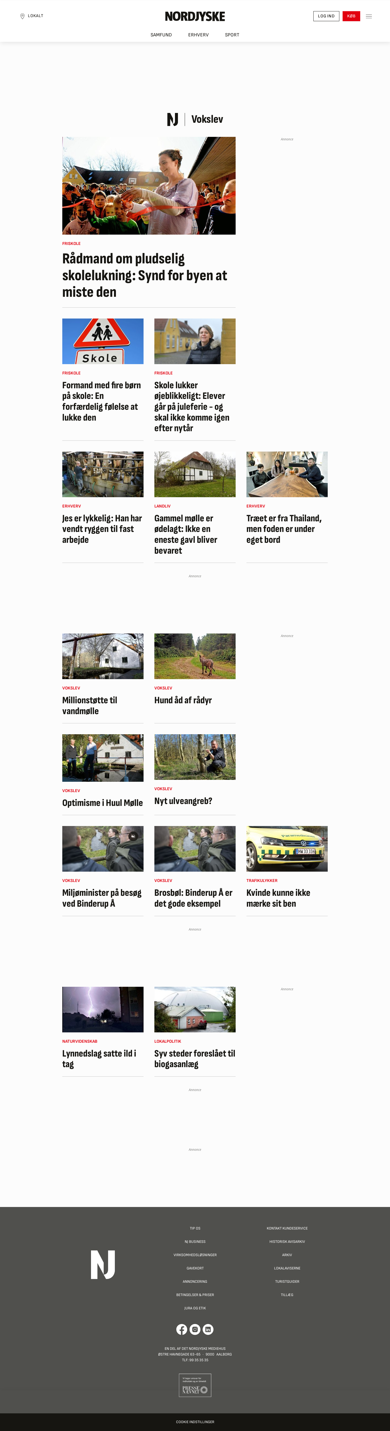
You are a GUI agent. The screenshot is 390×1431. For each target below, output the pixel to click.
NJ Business (195, 1241)
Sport (232, 35)
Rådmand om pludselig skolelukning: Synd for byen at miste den (144, 276)
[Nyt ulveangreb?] (195, 757)
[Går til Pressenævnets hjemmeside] (195, 1385)
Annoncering (195, 1281)
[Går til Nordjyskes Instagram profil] (195, 1329)
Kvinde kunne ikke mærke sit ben (278, 898)
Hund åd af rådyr (183, 700)
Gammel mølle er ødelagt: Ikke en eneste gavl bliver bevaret (185, 534)
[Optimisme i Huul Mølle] (103, 758)
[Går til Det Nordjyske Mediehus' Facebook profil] (181, 1329)
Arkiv (287, 1255)
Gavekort (195, 1268)
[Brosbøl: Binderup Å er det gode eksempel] (195, 849)
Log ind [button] (325, 16)
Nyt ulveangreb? (183, 801)
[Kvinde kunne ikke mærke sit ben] (287, 849)
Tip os (195, 1228)
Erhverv (198, 35)
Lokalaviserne (287, 1268)
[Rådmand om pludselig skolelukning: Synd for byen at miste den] (149, 186)
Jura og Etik (195, 1308)
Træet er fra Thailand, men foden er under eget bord (284, 529)
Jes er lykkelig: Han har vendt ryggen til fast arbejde (102, 529)
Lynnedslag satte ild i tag (99, 1059)
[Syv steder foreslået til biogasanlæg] (195, 1009)
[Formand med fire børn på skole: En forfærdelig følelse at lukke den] (103, 341)
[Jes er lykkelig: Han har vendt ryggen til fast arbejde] (103, 474)
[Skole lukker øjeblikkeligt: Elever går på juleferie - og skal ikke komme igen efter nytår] (195, 341)
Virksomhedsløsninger (195, 1255)
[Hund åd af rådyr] (195, 656)
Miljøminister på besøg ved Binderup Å (102, 898)
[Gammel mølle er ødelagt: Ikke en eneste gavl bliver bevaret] (195, 474)
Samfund (161, 35)
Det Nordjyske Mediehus (204, 1348)
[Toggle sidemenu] (368, 16)
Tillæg (287, 1295)
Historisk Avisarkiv (287, 1241)
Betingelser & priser (195, 1295)
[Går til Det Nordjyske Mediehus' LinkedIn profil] (208, 1329)
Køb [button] (351, 16)
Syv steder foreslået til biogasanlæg (194, 1059)
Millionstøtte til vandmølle (89, 706)
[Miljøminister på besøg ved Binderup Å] (103, 849)
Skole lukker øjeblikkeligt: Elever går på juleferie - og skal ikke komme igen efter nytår (191, 407)
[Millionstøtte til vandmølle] (103, 656)
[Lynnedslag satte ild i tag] (103, 1009)
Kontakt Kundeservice (287, 1228)
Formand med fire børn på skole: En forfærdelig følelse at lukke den (101, 401)
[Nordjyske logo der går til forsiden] (195, 16)
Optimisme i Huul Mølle (102, 803)
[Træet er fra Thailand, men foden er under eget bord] (287, 474)
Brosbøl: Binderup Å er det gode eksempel (193, 898)
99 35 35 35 (198, 1360)
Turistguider (287, 1281)
